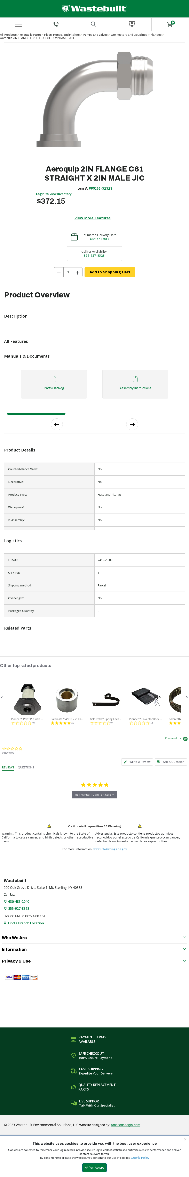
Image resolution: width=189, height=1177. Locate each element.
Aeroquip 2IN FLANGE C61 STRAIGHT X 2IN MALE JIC (37, 38)
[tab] (94, 386)
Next (132, 424)
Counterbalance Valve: (23, 469)
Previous (57, 424)
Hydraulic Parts (30, 34)
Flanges (156, 34)
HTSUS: (13, 560)
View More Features (92, 217)
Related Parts (17, 628)
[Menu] (19, 24)
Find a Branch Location (26, 923)
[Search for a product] (93, 24)
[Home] (94, 8)
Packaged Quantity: (21, 611)
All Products (8, 34)
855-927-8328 (94, 255)
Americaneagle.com (125, 1125)
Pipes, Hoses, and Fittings (62, 34)
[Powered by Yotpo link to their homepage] (177, 739)
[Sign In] (132, 24)
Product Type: (17, 494)
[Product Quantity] (68, 272)
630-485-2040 (18, 901)
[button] (2, 697)
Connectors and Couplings (129, 34)
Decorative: (16, 482)
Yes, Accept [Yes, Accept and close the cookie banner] (94, 1167)
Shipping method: (20, 585)
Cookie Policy (140, 1157)
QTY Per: (14, 573)
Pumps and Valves (95, 34)
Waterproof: (16, 507)
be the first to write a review (94, 794)
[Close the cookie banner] (185, 1139)
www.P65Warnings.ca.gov (110, 849)
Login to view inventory (54, 194)
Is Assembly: (16, 520)
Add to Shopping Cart (109, 272)
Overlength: (16, 598)
